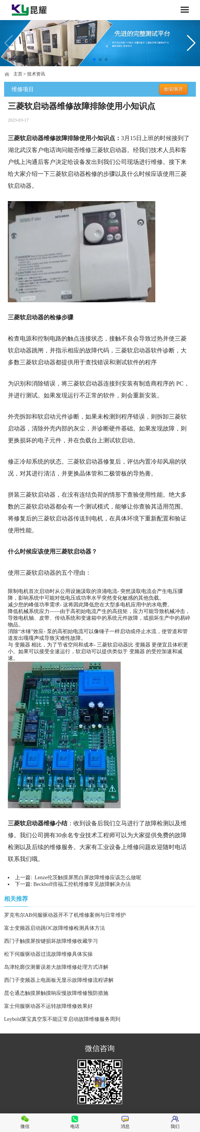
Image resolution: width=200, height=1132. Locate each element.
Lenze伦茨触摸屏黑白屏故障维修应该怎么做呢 (87, 877)
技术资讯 (36, 74)
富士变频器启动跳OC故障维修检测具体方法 (54, 928)
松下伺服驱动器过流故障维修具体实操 (48, 954)
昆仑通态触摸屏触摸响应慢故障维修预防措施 (56, 993)
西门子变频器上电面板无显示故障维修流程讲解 (59, 980)
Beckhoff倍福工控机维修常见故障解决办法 (82, 884)
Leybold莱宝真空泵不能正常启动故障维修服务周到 (62, 1019)
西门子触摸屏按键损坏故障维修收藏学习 (51, 941)
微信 (24, 1122)
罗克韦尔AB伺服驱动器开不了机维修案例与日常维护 (65, 915)
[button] (94, 59)
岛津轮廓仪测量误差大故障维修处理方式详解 (56, 967)
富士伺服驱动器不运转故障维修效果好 (48, 1006)
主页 (17, 74)
